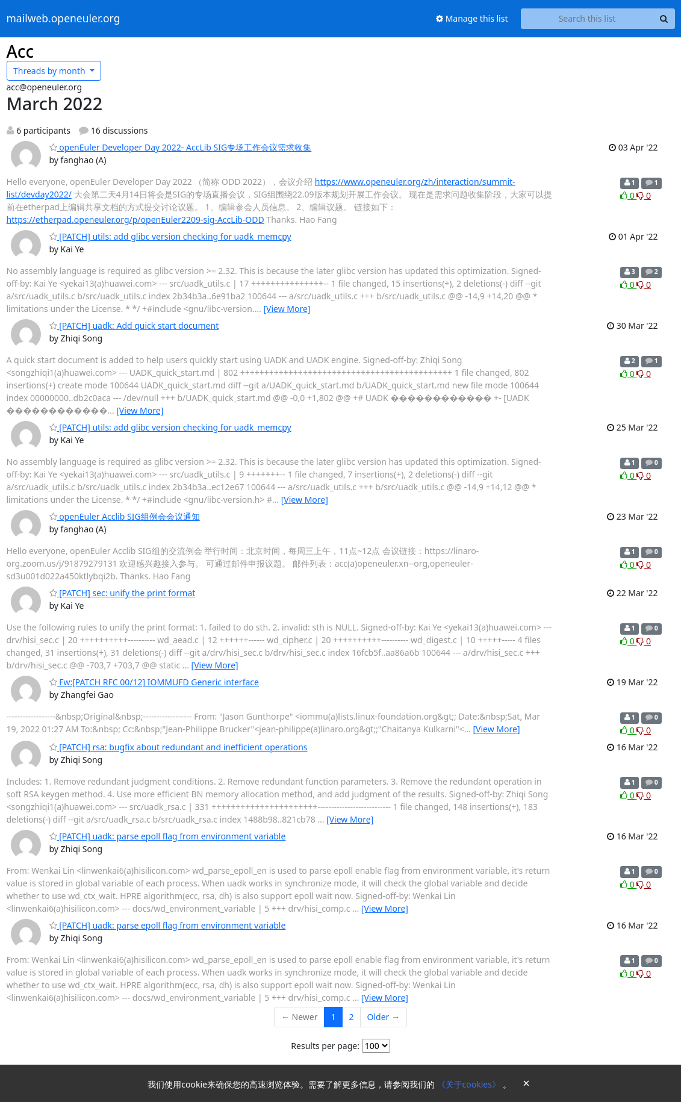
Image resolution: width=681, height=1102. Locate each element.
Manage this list (472, 18)
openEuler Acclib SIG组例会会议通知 (124, 516)
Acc (20, 51)
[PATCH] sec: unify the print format (122, 593)
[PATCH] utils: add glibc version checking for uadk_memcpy (170, 236)
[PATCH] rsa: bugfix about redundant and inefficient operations (178, 747)
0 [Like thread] (628, 195)
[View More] (286, 308)
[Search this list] (587, 18)
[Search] (664, 18)
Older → (383, 1017)
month (50, 70)
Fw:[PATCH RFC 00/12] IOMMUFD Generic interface (154, 682)
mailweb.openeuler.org (63, 18)
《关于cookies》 (470, 1084)
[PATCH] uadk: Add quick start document (134, 325)
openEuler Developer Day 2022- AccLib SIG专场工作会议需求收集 (180, 147)
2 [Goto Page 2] (351, 1017)
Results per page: (325, 1045)
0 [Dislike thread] (643, 195)
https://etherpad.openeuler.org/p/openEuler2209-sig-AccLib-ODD (135, 219)
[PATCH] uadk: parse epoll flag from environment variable (167, 836)
